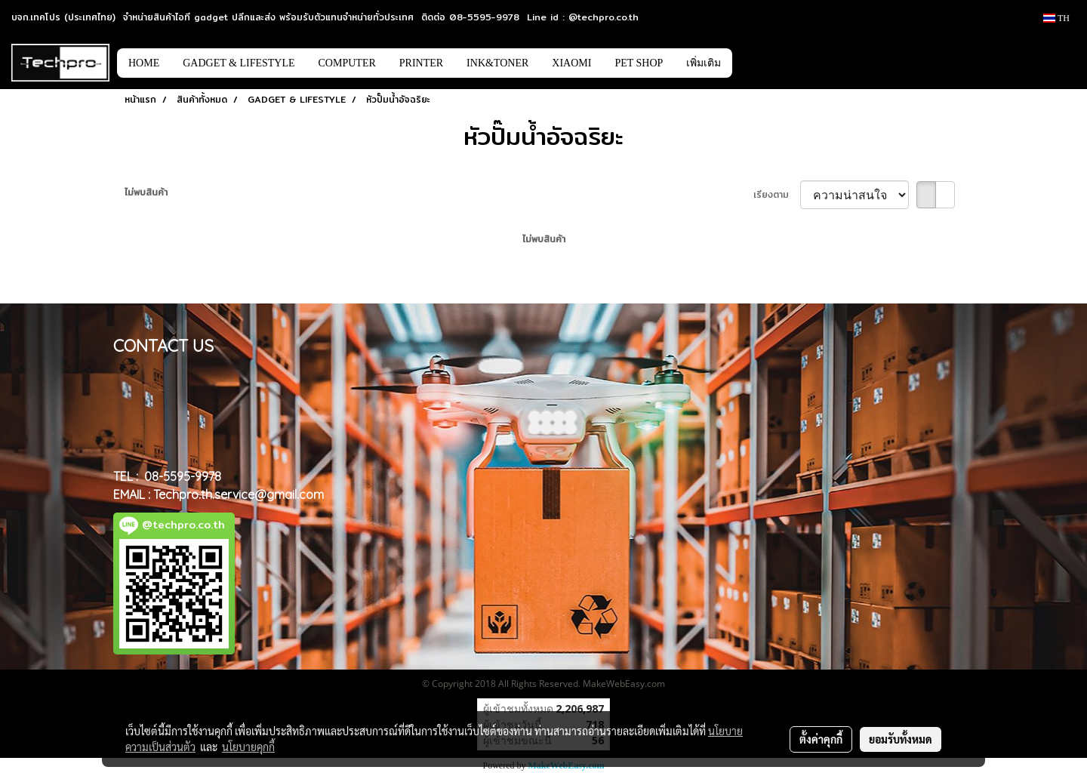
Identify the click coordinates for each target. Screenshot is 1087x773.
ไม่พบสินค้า (146, 192)
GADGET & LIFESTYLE (238, 63)
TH (1056, 18)
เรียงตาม (776, 195)
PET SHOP (638, 63)
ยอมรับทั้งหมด (900, 739)
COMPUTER (347, 63)
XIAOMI (571, 63)
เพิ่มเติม (703, 63)
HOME (143, 63)
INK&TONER (497, 63)
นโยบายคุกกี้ (248, 746)
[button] (755, 63)
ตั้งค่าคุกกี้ (820, 739)
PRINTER (421, 63)
